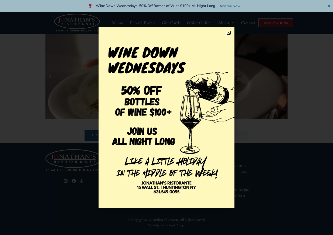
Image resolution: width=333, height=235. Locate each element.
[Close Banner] (329, 5)
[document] (166, 117)
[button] (228, 32)
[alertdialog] (166, 6)
